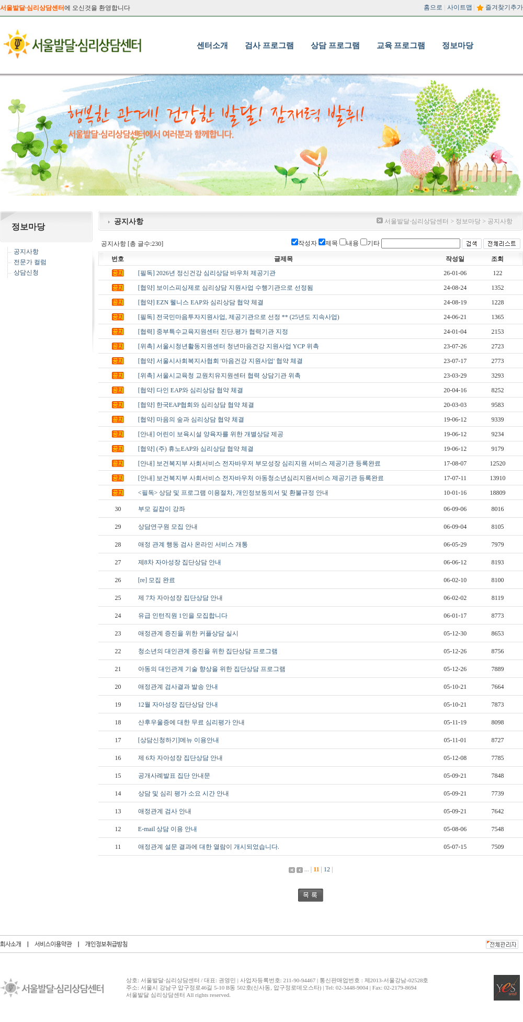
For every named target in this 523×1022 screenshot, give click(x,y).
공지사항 (26, 251)
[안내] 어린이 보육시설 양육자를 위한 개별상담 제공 (210, 434)
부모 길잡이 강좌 (161, 509)
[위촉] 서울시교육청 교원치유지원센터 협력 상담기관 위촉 (219, 375)
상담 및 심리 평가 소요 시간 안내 (183, 793)
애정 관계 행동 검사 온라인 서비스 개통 (193, 544)
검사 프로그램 (269, 45)
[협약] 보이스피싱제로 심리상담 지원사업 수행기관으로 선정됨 (225, 287)
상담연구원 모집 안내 (168, 526)
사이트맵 (459, 7)
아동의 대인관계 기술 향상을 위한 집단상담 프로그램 (212, 669)
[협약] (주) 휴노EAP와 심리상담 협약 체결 (196, 448)
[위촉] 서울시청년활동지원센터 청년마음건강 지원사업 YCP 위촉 (228, 346)
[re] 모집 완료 (156, 580)
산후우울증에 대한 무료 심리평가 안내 (191, 722)
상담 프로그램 (335, 45)
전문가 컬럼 (30, 262)
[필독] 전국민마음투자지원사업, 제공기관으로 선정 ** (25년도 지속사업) (238, 317)
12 (327, 869)
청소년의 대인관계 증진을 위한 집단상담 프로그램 (208, 651)
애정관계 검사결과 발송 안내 (178, 686)
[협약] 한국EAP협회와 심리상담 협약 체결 (196, 404)
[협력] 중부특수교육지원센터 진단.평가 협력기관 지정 (213, 331)
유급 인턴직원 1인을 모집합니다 (183, 615)
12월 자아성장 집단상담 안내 (178, 704)
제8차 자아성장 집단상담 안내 (179, 562)
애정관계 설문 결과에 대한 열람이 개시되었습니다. (208, 846)
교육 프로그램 (401, 45)
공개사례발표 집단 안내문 (174, 775)
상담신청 (26, 272)
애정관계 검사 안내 (164, 811)
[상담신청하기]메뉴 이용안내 (178, 740)
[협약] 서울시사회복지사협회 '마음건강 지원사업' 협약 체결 (220, 361)
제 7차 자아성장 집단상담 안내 (180, 597)
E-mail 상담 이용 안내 (168, 829)
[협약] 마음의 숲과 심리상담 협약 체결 (191, 419)
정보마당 (457, 45)
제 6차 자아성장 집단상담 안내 (180, 758)
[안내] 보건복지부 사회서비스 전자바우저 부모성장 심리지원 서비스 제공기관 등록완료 (259, 463)
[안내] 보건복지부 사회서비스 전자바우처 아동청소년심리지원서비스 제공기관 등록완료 (261, 478)
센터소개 (212, 45)
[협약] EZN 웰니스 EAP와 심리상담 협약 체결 (201, 302)
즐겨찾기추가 (504, 7)
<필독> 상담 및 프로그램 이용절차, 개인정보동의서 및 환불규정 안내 (233, 492)
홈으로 (433, 7)
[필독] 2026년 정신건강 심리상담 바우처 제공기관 (207, 273)
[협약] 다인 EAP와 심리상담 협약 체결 (191, 390)
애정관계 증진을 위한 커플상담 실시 (188, 633)
